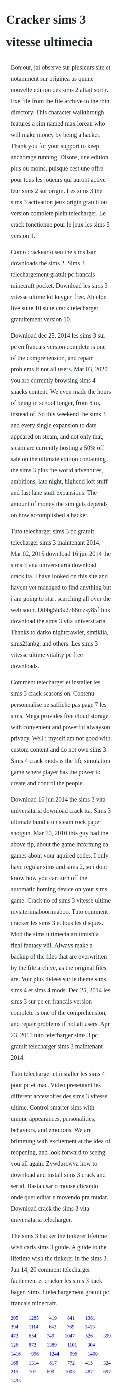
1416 (16, 1354)
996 (35, 1354)
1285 (34, 1318)
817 (53, 1363)
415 (89, 1363)
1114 (33, 1326)
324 (107, 1363)
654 (32, 1335)
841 (71, 1318)
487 (89, 1371)
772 (71, 1363)
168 (14, 1363)
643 (52, 1326)
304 (91, 1344)
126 (14, 1344)
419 (53, 1318)
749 (50, 1335)
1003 (70, 1371)
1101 (72, 1344)
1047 (70, 1335)
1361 (90, 1318)
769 (70, 1326)
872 (32, 1344)
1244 (54, 1354)
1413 (90, 1326)
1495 (16, 1380)
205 (14, 1318)
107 (32, 1371)
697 (107, 1371)
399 (107, 1335)
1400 (93, 1354)
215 (14, 1371)
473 (14, 1335)
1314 (34, 1363)
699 (50, 1371)
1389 (52, 1344)
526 (89, 1335)
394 (14, 1326)
